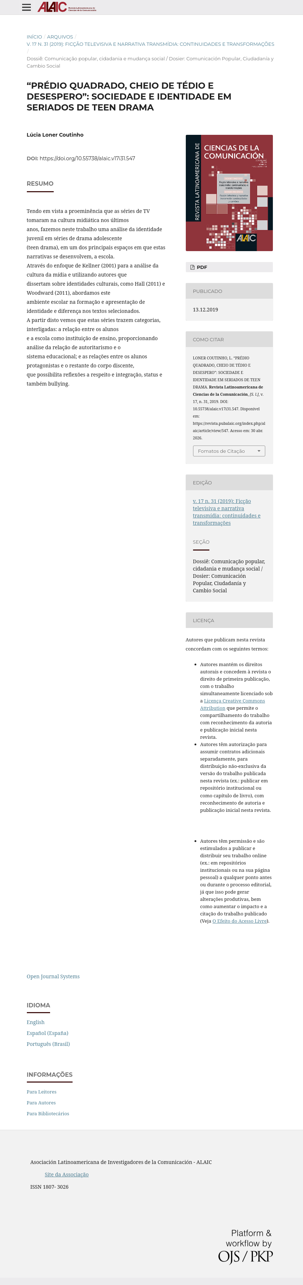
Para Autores (41, 1102)
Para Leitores (42, 1091)
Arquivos (60, 37)
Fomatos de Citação (221, 451)
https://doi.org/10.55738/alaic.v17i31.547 (87, 158)
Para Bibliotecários (48, 1113)
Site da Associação (67, 1174)
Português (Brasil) (48, 1043)
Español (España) (48, 1033)
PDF (201, 267)
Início (34, 37)
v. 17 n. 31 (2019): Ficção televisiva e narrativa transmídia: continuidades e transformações (150, 44)
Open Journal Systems (53, 976)
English (36, 1022)
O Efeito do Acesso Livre (240, 921)
